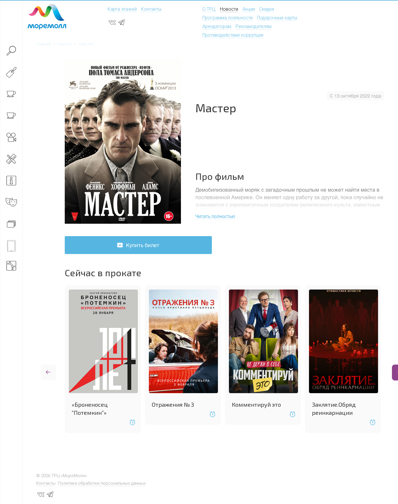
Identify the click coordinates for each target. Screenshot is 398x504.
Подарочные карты (277, 17)
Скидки (266, 9)
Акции (248, 9)
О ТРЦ (209, 9)
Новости (229, 9)
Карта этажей (122, 9)
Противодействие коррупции (232, 35)
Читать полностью (215, 216)
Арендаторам (216, 26)
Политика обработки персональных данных (102, 482)
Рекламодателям (253, 26)
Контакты (151, 9)
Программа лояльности (227, 17)
